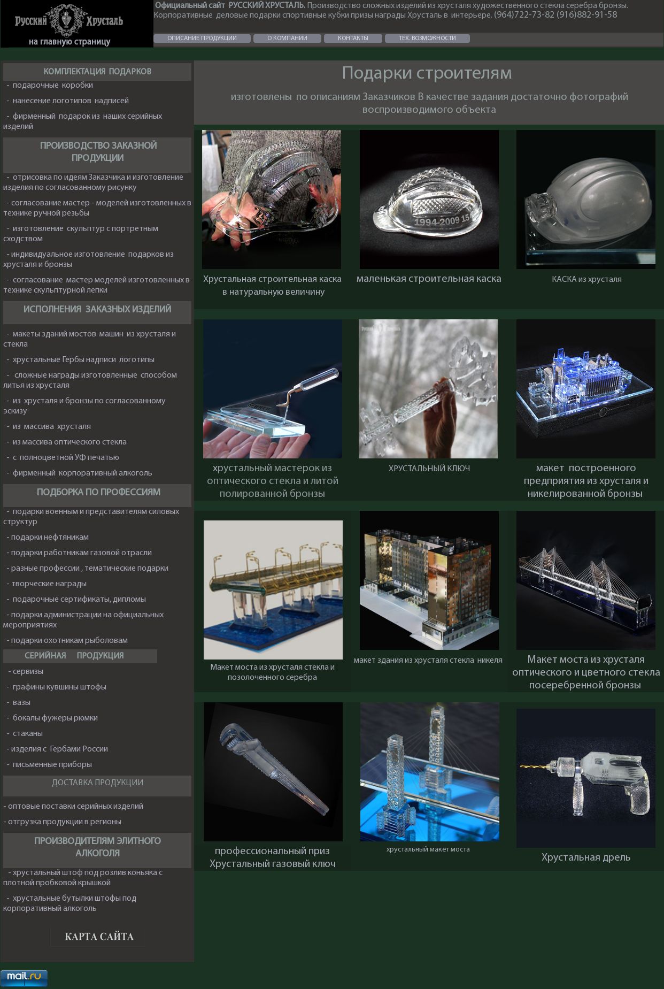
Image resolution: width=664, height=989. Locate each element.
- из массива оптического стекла (66, 442)
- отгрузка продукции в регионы (62, 822)
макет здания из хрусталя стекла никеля (429, 660)
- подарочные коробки (49, 85)
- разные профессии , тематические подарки (88, 568)
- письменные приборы (49, 765)
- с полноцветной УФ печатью (63, 458)
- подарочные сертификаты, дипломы (76, 599)
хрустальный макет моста (428, 850)
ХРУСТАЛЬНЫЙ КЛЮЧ (429, 469)
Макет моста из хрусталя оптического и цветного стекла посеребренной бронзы (586, 673)
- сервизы (26, 672)
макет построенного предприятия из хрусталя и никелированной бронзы (586, 481)
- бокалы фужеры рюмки (52, 718)
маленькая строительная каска (429, 279)
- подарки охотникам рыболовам (66, 641)
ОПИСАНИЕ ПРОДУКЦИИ (202, 38)
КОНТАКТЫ (353, 38)
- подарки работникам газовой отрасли (78, 553)
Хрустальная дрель (586, 858)
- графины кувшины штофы (54, 687)
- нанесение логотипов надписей (67, 101)
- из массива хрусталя (48, 427)
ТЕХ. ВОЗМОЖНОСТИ (427, 38)
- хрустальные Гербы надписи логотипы (80, 360)
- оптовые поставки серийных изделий (73, 806)
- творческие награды (46, 584)
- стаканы (24, 734)
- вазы (16, 703)
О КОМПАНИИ (287, 38)
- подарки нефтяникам (47, 537)
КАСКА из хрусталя (586, 279)
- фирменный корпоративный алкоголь (78, 473)
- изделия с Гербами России (56, 749)
